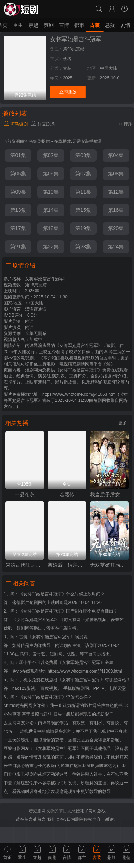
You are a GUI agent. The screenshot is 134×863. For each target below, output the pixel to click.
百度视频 (49, 688)
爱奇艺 (39, 654)
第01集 (18, 155)
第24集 (116, 246)
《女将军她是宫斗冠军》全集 (85, 662)
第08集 (116, 173)
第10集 (51, 192)
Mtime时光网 (16, 705)
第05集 (18, 173)
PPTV (98, 688)
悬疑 (110, 25)
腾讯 (24, 654)
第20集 (116, 228)
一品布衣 (25, 494)
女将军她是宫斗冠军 (75, 39)
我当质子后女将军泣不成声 (109, 494)
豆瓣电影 (12, 748)
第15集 (83, 210)
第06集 (51, 173)
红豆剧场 (43, 124)
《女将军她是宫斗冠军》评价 (47, 696)
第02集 (51, 155)
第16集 (116, 210)
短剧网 (99, 400)
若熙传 (66, 494)
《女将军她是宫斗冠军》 (42, 593)
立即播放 (67, 91)
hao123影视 (23, 688)
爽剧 (49, 25)
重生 (18, 25)
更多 (122, 422)
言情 (64, 25)
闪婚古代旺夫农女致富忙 (24, 565)
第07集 (83, 173)
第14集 (51, 210)
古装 (95, 25)
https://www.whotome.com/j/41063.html (85, 671)
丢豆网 (10, 722)
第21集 (18, 246)
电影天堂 (117, 688)
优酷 (71, 654)
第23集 (83, 246)
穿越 (33, 25)
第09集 (18, 192)
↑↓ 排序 (125, 123)
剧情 (125, 25)
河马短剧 (16, 124)
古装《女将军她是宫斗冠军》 (47, 636)
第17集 (18, 228)
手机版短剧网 (76, 688)
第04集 (116, 155)
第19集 (83, 228)
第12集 (116, 192)
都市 (79, 25)
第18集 (51, 228)
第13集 (18, 210)
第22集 (51, 246)
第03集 (83, 155)
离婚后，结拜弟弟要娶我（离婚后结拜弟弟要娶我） (67, 565)
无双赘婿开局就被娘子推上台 (109, 565)
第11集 (83, 192)
